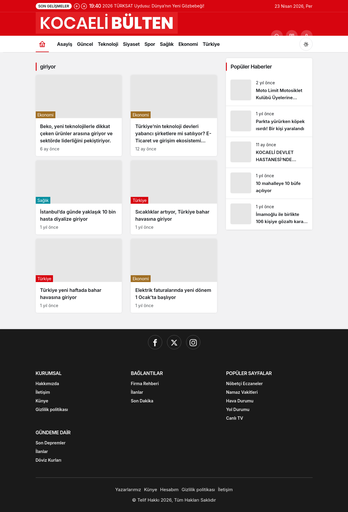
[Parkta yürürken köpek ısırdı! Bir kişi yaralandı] (269, 121)
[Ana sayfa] (42, 44)
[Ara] (277, 36)
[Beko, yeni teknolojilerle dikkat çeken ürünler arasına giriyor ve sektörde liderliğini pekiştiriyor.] (79, 115)
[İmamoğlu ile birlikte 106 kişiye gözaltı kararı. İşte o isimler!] (269, 214)
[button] (292, 36)
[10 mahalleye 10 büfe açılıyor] (269, 183)
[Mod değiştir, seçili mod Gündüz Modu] (306, 44)
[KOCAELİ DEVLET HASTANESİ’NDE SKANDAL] (269, 152)
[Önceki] (76, 6)
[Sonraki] (84, 6)
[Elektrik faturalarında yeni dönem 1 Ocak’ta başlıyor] (174, 276)
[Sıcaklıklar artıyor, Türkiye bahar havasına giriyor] (174, 197)
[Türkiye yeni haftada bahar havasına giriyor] (79, 276)
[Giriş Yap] (307, 36)
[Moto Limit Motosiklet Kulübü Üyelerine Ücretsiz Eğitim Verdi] (269, 90)
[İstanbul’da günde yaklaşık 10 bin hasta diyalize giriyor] (79, 197)
